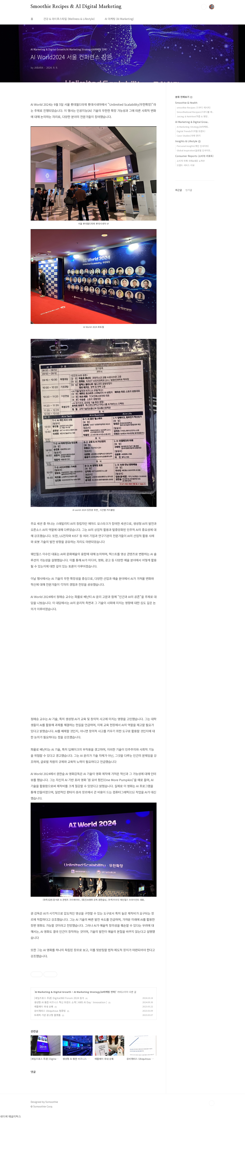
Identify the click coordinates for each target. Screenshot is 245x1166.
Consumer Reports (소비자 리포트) (194, 156)
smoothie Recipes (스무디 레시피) (193, 107)
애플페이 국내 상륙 (43, 1054)
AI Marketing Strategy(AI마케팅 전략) (95, 1039)
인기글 (188, 190)
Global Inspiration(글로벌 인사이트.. (194, 150)
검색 (203, 6)
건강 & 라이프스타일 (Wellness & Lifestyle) (69, 19)
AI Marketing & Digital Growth (53, 1039)
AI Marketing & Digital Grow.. (192, 122)
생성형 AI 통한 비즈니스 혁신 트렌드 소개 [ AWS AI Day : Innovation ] (70, 1050)
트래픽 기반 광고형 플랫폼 (47, 1062)
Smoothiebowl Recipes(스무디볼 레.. (195, 112)
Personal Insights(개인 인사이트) (193, 146)
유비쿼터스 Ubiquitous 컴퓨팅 (50, 1058)
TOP (211, 1151)
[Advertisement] (94, 986)
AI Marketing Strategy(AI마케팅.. (193, 126)
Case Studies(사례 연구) (189, 135)
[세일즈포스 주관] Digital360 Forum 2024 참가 (59, 1045)
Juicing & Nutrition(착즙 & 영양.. (193, 116)
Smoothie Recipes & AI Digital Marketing (76, 6)
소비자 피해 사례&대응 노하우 (191, 160)
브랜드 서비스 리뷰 (185, 165)
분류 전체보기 (183, 97)
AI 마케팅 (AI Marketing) (119, 19)
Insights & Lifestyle (187, 141)
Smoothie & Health (186, 102)
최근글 (178, 190)
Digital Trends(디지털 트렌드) (191, 131)
